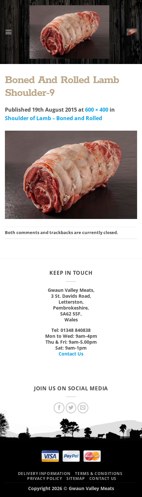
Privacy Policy (44, 478)
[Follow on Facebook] (59, 407)
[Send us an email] (83, 407)
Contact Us (71, 354)
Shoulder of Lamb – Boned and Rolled (53, 118)
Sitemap (75, 478)
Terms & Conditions (98, 473)
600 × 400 (96, 109)
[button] (8, 31)
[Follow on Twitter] (71, 407)
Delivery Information (44, 473)
